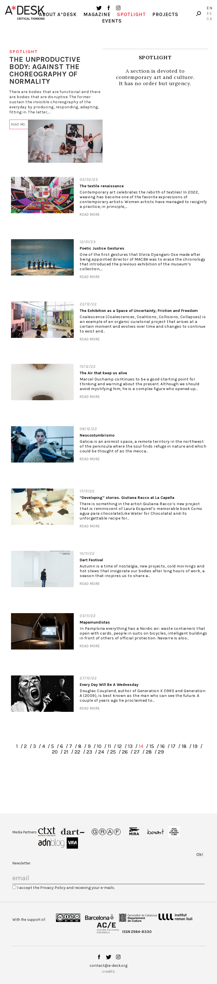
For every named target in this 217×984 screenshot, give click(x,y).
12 (119, 746)
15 (151, 746)
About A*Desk (58, 14)
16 (162, 746)
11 (109, 746)
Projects (165, 14)
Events (112, 21)
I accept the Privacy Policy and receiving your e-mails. (66, 887)
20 (55, 752)
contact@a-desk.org (108, 965)
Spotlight (131, 14)
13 (130, 746)
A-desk (24, 13)
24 (101, 752)
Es (209, 13)
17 (173, 746)
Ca (209, 18)
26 (125, 752)
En (210, 8)
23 (89, 752)
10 (99, 746)
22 (77, 752)
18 (184, 746)
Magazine (96, 14)
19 (195, 746)
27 (137, 752)
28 (149, 752)
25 (113, 752)
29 (161, 752)
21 (66, 752)
